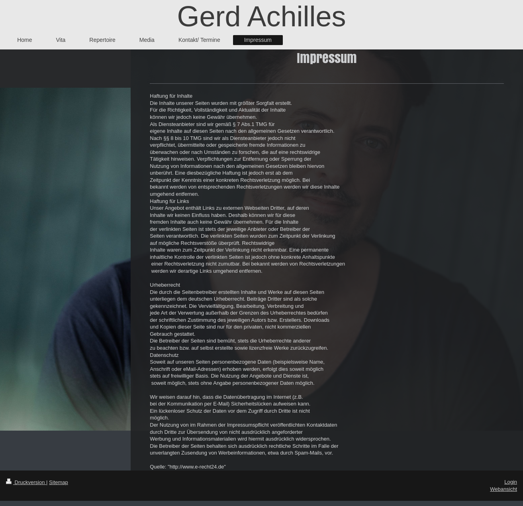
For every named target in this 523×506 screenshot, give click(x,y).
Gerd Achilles (261, 16)
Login (510, 482)
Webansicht (503, 489)
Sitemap (58, 482)
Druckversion (26, 482)
